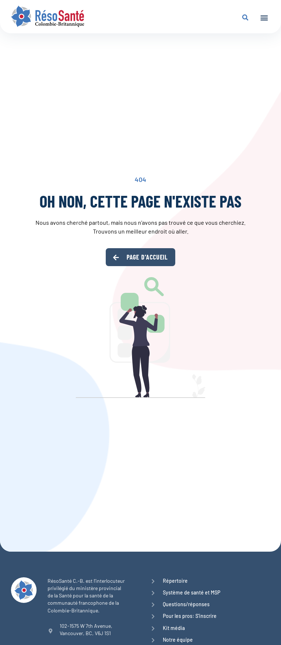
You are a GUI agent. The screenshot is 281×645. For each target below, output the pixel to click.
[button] (264, 17)
